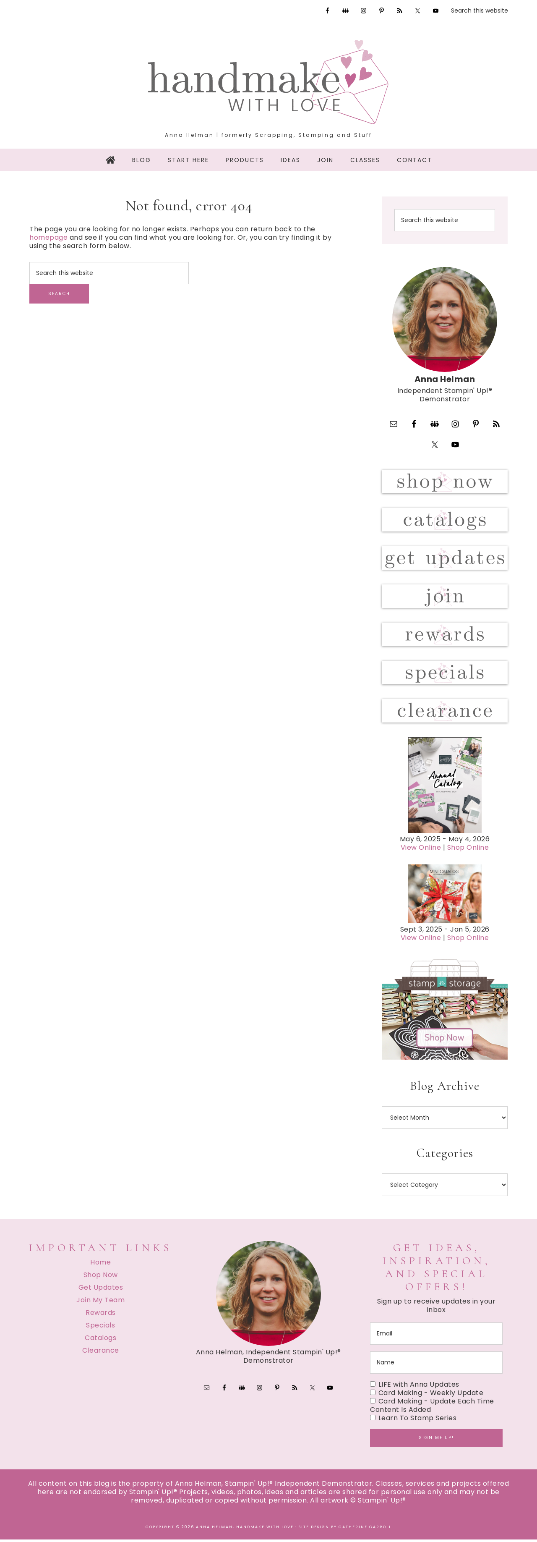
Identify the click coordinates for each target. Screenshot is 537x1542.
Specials (100, 1328)
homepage (48, 237)
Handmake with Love (268, 82)
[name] (436, 1365)
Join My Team (100, 1302)
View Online (421, 850)
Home (100, 1265)
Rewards (101, 1315)
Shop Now (100, 1277)
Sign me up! (436, 1440)
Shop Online (468, 850)
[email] (436, 1336)
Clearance (100, 1353)
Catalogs (100, 1340)
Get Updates (100, 1290)
